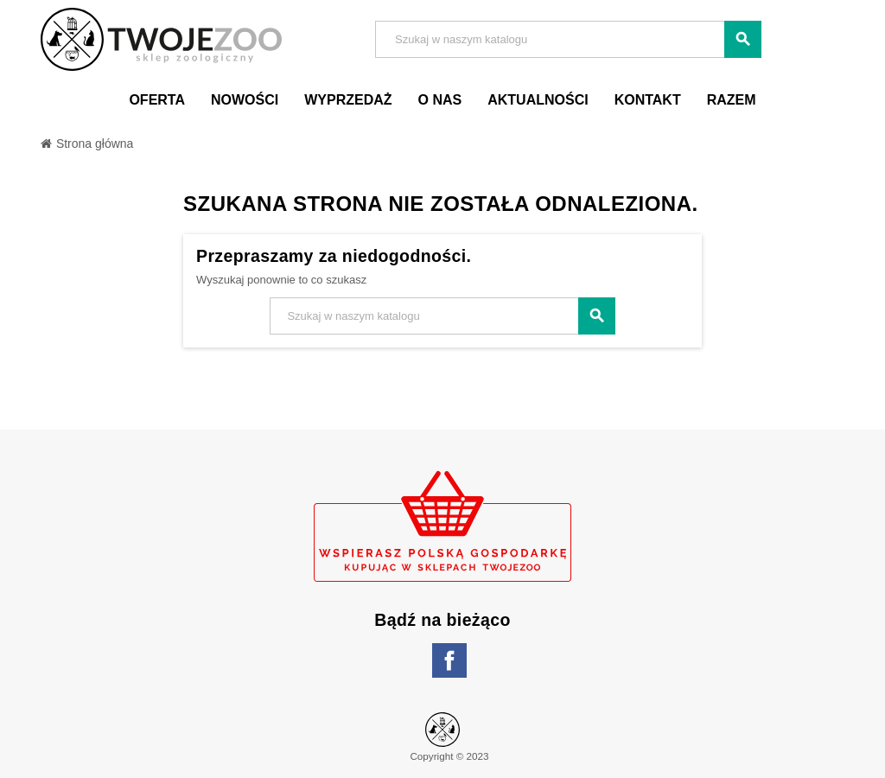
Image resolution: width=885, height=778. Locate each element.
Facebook (449, 660)
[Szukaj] (568, 39)
